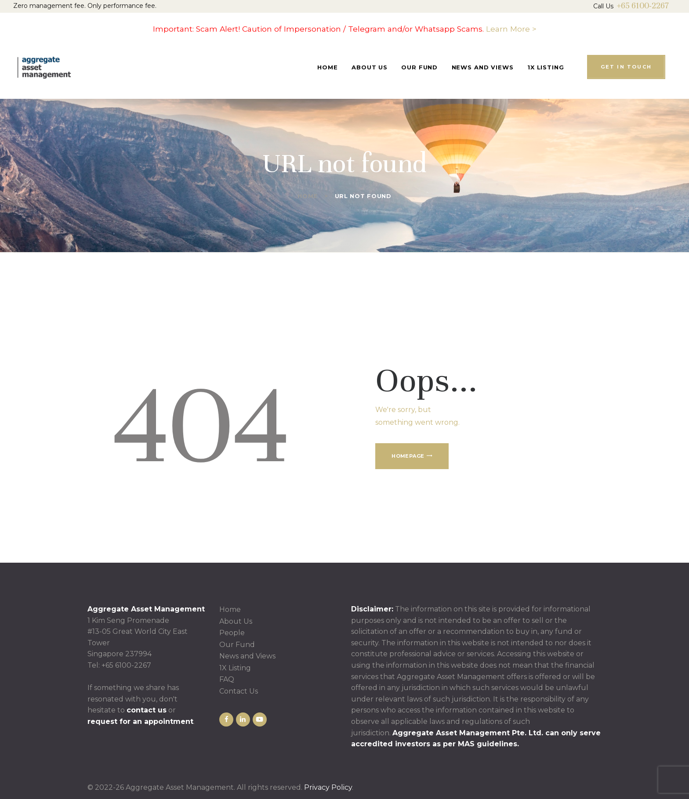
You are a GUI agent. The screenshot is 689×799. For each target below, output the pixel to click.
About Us (235, 621)
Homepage (408, 456)
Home (307, 195)
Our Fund (237, 644)
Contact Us (238, 691)
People (232, 633)
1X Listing (235, 668)
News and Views (247, 656)
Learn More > (511, 28)
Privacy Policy (328, 787)
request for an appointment (140, 721)
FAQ (226, 679)
